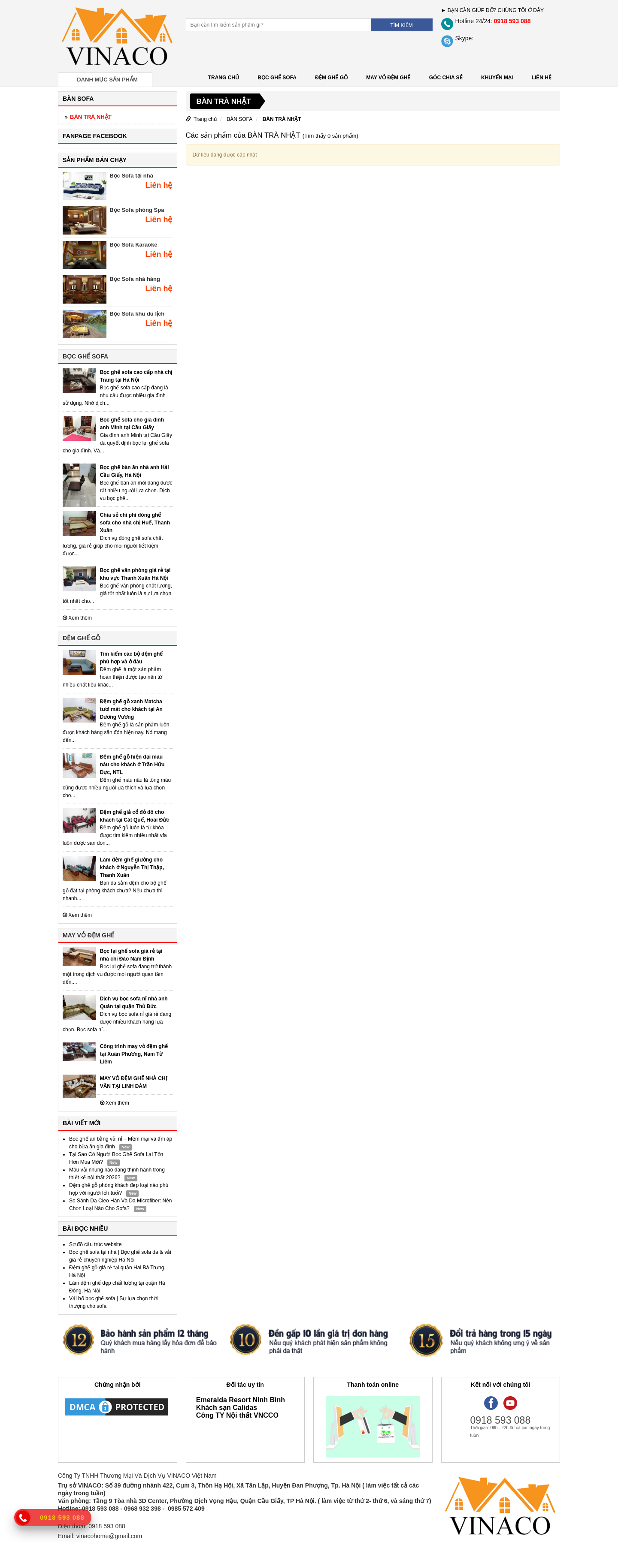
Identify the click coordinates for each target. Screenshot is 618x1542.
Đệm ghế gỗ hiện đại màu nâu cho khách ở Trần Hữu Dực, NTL (132, 764)
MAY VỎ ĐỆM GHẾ (388, 78)
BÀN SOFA (239, 119)
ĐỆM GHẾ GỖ (331, 78)
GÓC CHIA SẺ (446, 78)
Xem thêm (77, 618)
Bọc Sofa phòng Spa (136, 210)
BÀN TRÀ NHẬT (91, 117)
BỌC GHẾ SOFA (277, 78)
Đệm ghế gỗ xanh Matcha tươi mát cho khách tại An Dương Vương (131, 709)
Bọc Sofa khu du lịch (136, 313)
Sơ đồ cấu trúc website (95, 1244)
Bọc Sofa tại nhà (131, 175)
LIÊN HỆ (541, 78)
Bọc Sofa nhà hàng (134, 279)
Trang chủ (223, 78)
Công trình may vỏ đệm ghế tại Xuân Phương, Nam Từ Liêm (134, 1054)
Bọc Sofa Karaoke (133, 244)
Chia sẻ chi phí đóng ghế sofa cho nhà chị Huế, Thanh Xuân (135, 522)
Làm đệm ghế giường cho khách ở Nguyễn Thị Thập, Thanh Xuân (132, 867)
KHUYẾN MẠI (497, 78)
